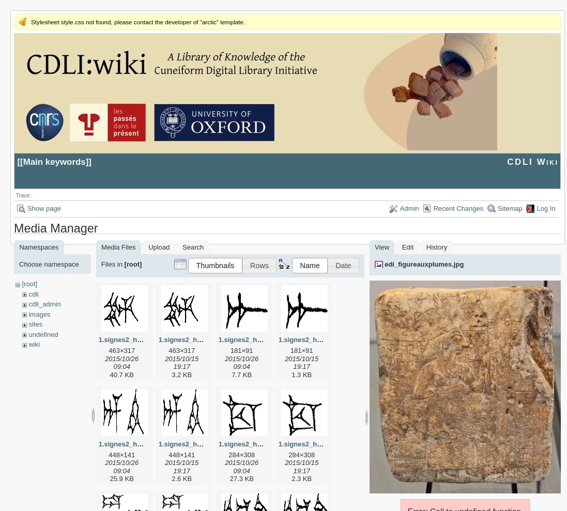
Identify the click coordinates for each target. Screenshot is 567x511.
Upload (159, 247)
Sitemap (510, 208)
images (39, 314)
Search (193, 247)
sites (35, 324)
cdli (33, 294)
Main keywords (54, 162)
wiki (34, 344)
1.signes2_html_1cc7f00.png (324, 444)
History (436, 247)
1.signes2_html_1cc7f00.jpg (263, 444)
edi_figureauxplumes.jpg (424, 264)
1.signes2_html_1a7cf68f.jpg (264, 340)
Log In (546, 208)
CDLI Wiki (532, 162)
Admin (409, 208)
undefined (43, 334)
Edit (407, 247)
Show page (44, 208)
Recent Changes (458, 208)
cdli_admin (44, 304)
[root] (29, 284)
